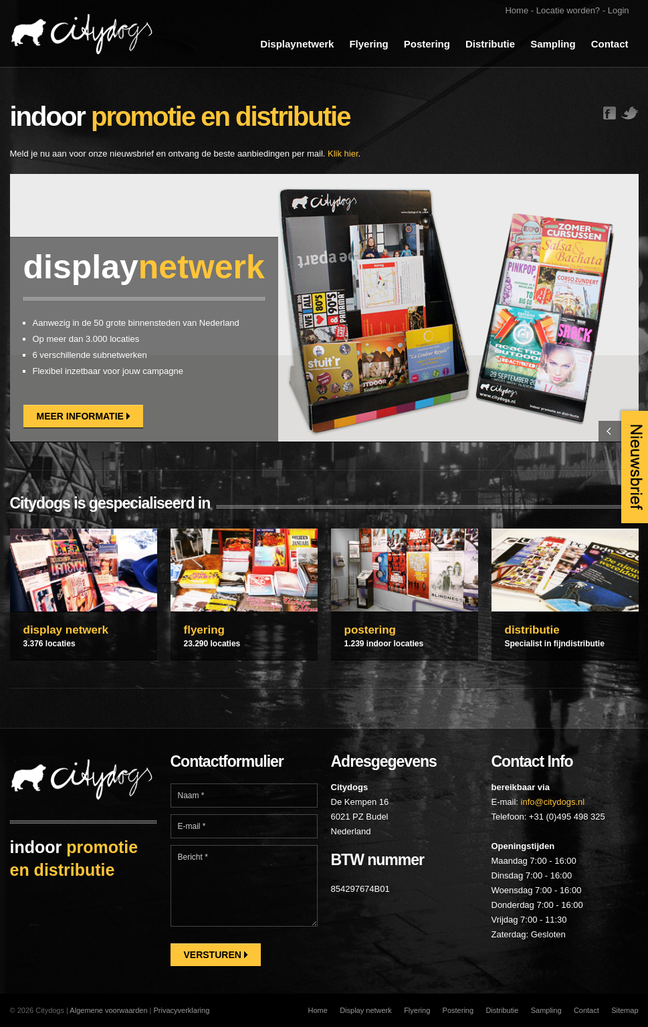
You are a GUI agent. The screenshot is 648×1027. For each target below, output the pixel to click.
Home (516, 10)
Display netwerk (366, 1010)
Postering (427, 44)
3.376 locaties (49, 643)
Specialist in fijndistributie (555, 643)
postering (370, 630)
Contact (610, 44)
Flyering (368, 44)
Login (618, 10)
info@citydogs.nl (553, 802)
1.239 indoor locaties (384, 643)
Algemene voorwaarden (108, 1010)
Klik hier (343, 154)
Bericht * (244, 886)
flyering (204, 630)
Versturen (215, 954)
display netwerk (66, 630)
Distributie (490, 44)
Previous (609, 431)
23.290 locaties (212, 643)
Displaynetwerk (297, 44)
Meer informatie (83, 416)
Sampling (553, 44)
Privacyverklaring (182, 1010)
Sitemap (624, 1010)
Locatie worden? (568, 10)
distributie (532, 630)
